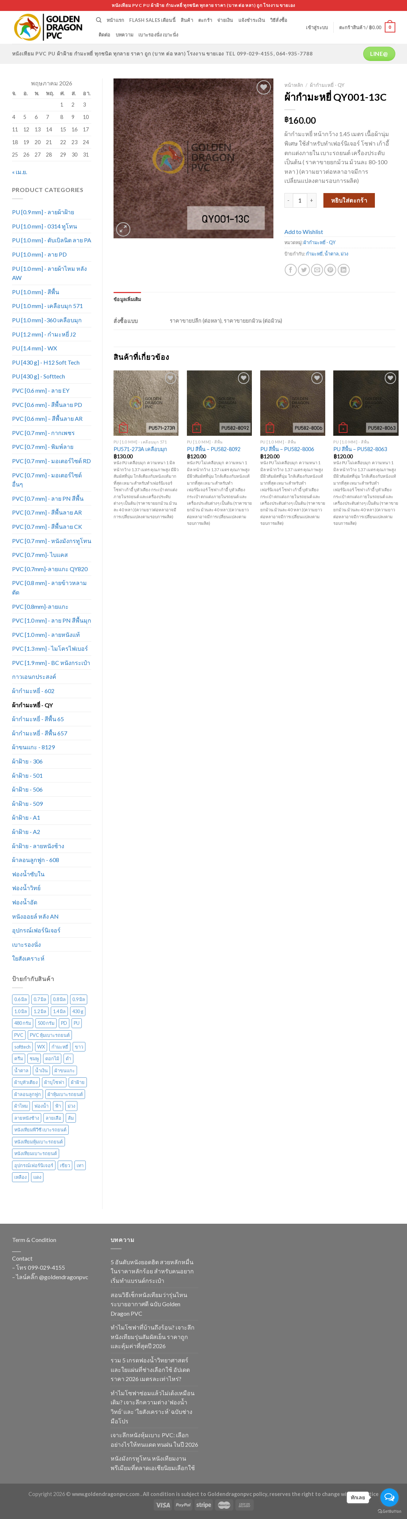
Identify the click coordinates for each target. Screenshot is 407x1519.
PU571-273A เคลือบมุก (140, 449)
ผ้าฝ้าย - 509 (27, 803)
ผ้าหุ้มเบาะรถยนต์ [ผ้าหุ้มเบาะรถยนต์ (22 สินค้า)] (65, 1094)
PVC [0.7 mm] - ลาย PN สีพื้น (48, 498)
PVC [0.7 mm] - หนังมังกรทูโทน (51, 540)
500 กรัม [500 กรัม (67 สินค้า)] (46, 1023)
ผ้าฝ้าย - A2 (26, 831)
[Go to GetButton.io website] (389, 1511)
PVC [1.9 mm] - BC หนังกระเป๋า (51, 662)
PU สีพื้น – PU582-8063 (360, 449)
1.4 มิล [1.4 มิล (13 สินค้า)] (59, 1011)
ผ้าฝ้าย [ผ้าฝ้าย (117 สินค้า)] (78, 1082)
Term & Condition (34, 1239)
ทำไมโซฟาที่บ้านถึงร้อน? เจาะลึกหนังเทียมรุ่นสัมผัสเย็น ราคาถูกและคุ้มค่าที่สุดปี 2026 (153, 1336)
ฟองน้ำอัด (24, 902)
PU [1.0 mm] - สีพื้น (35, 291)
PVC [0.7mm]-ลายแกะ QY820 (50, 568)
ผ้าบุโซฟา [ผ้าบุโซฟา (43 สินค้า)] (54, 1082)
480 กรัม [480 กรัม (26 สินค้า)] (22, 1023)
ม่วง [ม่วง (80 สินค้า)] (71, 1106)
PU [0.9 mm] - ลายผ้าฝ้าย (43, 211)
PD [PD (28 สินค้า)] (64, 1023)
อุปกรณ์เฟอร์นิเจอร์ (36, 930)
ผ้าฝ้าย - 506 (27, 789)
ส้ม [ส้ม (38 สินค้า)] (71, 1118)
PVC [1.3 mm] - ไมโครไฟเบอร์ (50, 648)
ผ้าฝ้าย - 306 (27, 761)
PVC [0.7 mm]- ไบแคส (40, 554)
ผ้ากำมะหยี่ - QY (32, 704)
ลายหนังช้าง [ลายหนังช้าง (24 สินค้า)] (26, 1118)
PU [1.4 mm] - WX (34, 348)
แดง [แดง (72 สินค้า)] (37, 1177)
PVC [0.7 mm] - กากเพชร (43, 432)
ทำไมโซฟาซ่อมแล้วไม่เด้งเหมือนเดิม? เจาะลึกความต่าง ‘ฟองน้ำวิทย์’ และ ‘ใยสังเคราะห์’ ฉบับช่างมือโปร (153, 1406)
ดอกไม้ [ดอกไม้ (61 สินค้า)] (52, 1058)
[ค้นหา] (98, 20)
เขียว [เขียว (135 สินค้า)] (65, 1165)
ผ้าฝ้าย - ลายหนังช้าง (38, 845)
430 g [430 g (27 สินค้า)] (77, 1011)
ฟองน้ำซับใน (28, 873)
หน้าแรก (115, 20)
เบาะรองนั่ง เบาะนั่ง (158, 35)
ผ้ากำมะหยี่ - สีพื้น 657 (39, 733)
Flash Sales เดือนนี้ (152, 20)
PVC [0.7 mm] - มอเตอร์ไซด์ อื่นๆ (47, 480)
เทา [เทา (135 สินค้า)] (80, 1165)
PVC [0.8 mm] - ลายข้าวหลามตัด (49, 587)
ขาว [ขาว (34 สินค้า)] (79, 1047)
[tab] (127, 299)
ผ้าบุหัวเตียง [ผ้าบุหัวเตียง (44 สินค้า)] (26, 1082)
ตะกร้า (205, 20)
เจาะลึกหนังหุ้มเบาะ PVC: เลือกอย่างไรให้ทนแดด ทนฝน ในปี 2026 (154, 1439)
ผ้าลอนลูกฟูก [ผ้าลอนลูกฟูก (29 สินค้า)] (27, 1094)
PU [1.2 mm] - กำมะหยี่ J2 (44, 334)
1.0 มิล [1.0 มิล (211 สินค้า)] (20, 1011)
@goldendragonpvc (63, 1276)
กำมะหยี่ (314, 254)
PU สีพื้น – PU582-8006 (287, 449)
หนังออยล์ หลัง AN (35, 916)
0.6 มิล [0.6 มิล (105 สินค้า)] (20, 999)
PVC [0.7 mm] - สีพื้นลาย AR (47, 512)
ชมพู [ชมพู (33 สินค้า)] (34, 1058)
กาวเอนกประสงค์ (34, 676)
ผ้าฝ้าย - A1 (26, 817)
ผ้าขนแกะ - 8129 (33, 746)
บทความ (125, 35)
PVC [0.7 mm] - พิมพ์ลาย (42, 446)
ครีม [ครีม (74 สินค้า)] (18, 1058)
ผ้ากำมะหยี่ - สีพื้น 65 (38, 718)
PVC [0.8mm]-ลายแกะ (40, 606)
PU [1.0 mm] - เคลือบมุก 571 (47, 305)
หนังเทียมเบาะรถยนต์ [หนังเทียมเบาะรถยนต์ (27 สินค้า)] (35, 1153)
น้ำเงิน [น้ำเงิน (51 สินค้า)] (41, 1070)
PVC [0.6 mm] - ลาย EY (40, 390)
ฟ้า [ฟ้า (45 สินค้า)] (58, 1106)
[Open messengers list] (389, 1497)
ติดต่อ (105, 35)
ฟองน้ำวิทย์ (26, 887)
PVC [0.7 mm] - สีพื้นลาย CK (47, 526)
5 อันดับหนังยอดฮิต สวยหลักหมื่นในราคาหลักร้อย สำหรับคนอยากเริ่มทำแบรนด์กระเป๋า (152, 1271)
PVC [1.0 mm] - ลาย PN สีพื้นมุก (51, 620)
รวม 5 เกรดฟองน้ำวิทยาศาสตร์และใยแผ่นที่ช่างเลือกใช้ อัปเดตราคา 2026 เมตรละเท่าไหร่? (150, 1369)
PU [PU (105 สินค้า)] (77, 1023)
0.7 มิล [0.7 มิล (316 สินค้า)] (40, 999)
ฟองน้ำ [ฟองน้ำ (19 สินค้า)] (41, 1106)
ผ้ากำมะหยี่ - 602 (33, 690)
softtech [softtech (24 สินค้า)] (22, 1047)
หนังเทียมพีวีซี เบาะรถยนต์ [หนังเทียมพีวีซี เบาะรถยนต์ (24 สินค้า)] (40, 1129)
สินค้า (187, 20)
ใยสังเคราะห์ (28, 958)
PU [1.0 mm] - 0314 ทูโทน (44, 226)
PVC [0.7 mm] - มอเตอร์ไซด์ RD (51, 460)
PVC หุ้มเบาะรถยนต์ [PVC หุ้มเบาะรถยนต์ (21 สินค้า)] (50, 1035)
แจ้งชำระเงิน (251, 20)
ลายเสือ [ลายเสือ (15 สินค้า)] (53, 1118)
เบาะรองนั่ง (26, 944)
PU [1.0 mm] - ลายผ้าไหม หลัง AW (49, 273)
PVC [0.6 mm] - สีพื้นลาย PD (47, 404)
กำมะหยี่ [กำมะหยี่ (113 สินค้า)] (59, 1047)
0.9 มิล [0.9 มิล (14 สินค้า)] (78, 999)
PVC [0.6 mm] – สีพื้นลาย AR (47, 418)
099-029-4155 (46, 1267)
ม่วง (344, 254)
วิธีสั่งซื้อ (279, 20)
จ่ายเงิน (225, 20)
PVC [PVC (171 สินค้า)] (18, 1035)
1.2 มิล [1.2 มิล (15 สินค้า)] (40, 1011)
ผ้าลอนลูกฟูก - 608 (35, 859)
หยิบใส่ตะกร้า (349, 200)
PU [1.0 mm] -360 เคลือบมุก (47, 319)
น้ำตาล (332, 254)
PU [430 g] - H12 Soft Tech (46, 362)
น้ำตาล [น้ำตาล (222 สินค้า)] (21, 1070)
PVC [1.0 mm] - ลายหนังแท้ (46, 634)
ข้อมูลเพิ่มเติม (127, 299)
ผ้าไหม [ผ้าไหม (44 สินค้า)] (21, 1106)
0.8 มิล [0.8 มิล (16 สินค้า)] (59, 999)
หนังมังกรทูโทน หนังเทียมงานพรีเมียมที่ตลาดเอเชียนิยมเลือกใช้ (153, 1463)
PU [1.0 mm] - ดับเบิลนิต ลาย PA (51, 239)
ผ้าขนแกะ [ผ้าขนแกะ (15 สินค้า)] (64, 1070)
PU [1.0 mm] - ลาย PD (39, 254)
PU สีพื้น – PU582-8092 (214, 449)
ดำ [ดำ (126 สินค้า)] (68, 1058)
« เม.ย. (19, 171)
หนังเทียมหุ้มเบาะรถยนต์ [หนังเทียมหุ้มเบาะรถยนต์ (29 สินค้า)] (38, 1142)
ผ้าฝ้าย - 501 (27, 775)
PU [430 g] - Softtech (38, 376)
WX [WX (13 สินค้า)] (41, 1047)
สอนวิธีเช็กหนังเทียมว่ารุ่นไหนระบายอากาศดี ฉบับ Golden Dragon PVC (149, 1304)
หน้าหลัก (293, 85)
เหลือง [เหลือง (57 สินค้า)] (20, 1177)
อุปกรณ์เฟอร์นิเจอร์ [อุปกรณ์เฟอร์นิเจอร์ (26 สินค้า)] (33, 1165)
